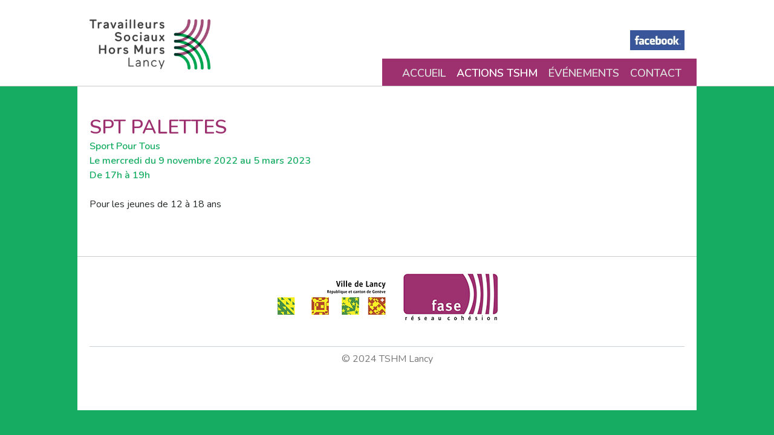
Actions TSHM (497, 73)
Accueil (424, 73)
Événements (583, 73)
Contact (655, 73)
